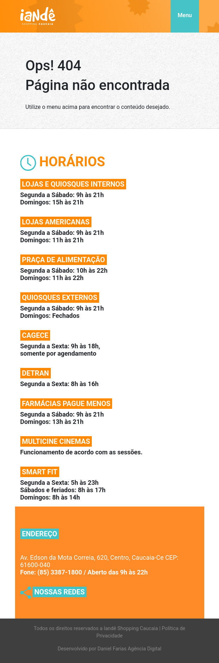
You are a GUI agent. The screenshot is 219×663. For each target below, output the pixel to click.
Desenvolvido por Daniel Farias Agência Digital (110, 649)
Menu (185, 15)
